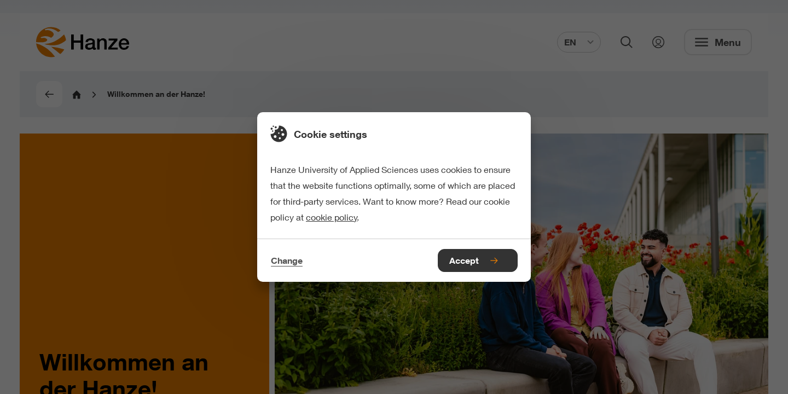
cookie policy (331, 217)
